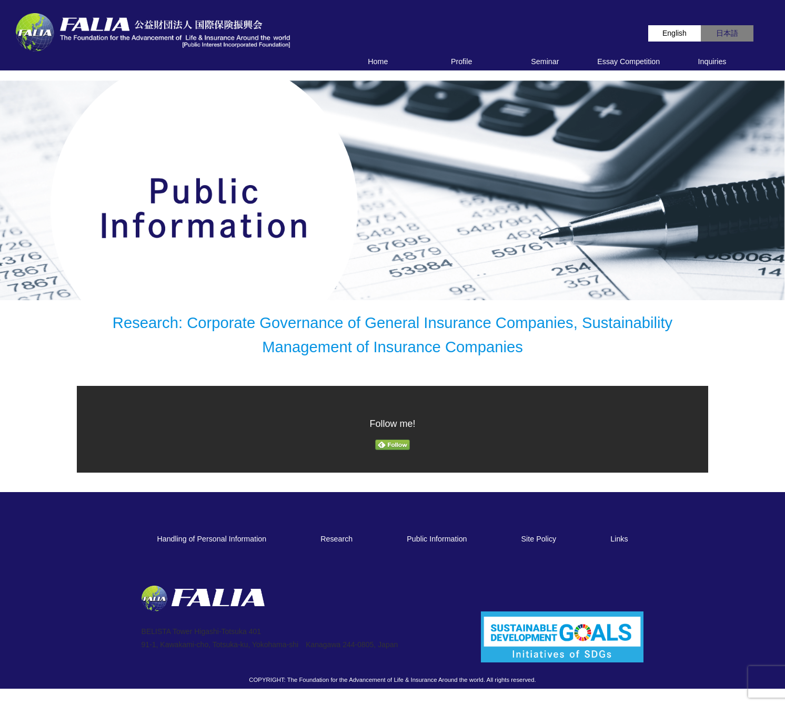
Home (378, 61)
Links (619, 539)
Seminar (545, 61)
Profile (461, 61)
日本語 (727, 33)
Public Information (437, 539)
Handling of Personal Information (211, 539)
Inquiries (712, 61)
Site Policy (539, 539)
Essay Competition (628, 61)
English (674, 33)
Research (336, 539)
